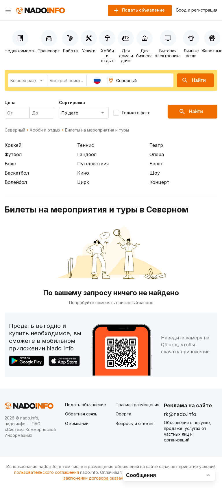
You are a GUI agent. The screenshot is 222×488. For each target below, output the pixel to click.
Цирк (83, 182)
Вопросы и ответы (134, 423)
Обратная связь (81, 413)
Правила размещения (137, 404)
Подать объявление (85, 404)
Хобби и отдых (45, 130)
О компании (76, 423)
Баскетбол (17, 173)
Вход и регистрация (196, 10)
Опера (156, 154)
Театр (156, 145)
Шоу (154, 173)
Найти (194, 80)
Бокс (10, 164)
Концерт (159, 182)
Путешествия (93, 164)
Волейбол (16, 182)
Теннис (85, 145)
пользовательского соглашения (46, 472)
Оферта (123, 413)
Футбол (13, 154)
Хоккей (13, 145)
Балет (156, 164)
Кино (83, 173)
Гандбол (87, 154)
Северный (15, 130)
